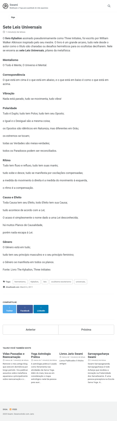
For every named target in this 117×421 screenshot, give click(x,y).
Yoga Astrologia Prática (41, 357)
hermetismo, (20, 286)
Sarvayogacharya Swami (98, 357)
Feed (13, 409)
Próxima (86, 330)
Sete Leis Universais (22, 27)
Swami (29, 6)
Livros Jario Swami (71, 355)
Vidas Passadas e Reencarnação (13, 357)
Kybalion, (35, 286)
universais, (81, 286)
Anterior (31, 330)
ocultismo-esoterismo (61, 286)
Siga (13, 17)
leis (45, 286)
